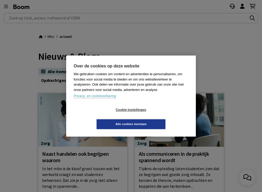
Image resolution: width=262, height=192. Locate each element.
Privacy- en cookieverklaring (95, 103)
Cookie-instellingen (99, 117)
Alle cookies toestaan (162, 116)
